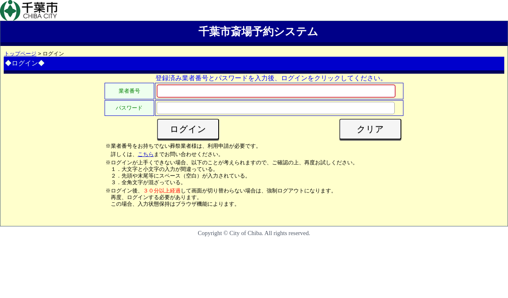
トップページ (20, 53)
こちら (146, 154)
